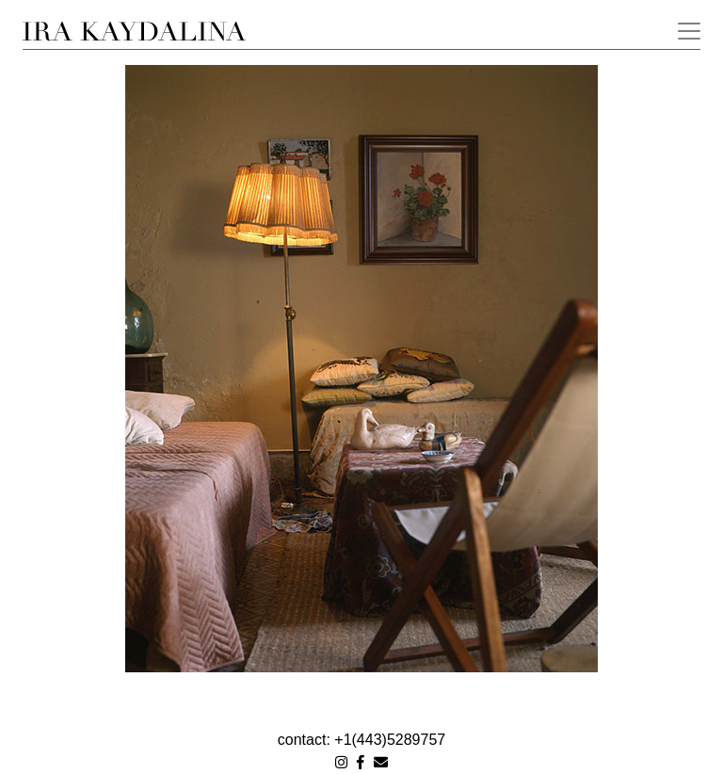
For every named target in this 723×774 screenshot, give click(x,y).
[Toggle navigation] (683, 29)
